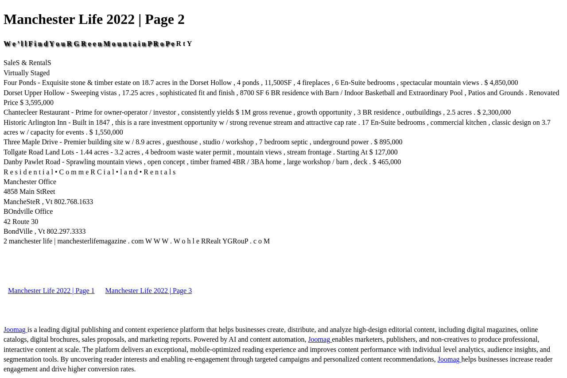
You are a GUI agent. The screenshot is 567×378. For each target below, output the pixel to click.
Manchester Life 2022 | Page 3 (148, 290)
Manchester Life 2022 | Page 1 (51, 290)
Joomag (15, 329)
